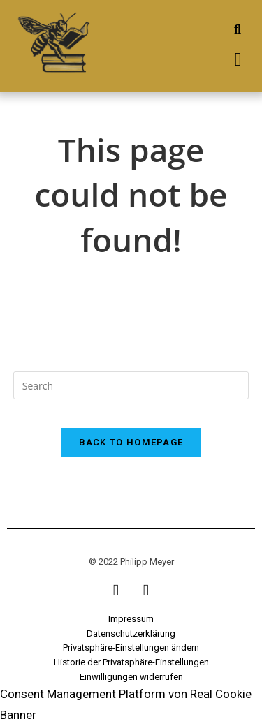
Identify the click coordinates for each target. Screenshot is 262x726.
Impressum (131, 619)
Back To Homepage (131, 442)
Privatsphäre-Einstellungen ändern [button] (131, 647)
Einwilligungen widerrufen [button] (131, 677)
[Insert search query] (131, 385)
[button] (238, 59)
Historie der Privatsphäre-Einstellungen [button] (131, 662)
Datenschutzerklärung (131, 633)
